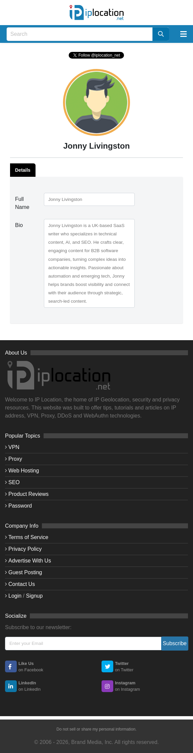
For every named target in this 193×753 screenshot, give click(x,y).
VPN (13, 447)
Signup (34, 596)
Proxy (15, 459)
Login (14, 596)
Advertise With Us (29, 560)
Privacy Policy (25, 549)
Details (22, 170)
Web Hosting (23, 470)
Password (20, 506)
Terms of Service (28, 537)
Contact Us (21, 584)
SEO (14, 482)
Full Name (22, 203)
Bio (19, 225)
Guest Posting (25, 572)
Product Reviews (28, 494)
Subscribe (175, 643)
